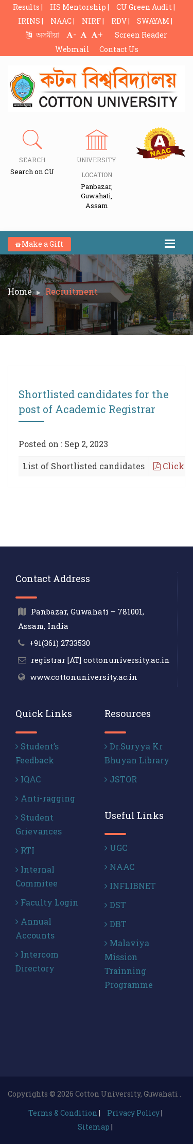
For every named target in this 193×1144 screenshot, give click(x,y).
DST (115, 904)
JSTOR (120, 779)
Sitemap (94, 1127)
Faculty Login (46, 902)
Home (20, 291)
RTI (24, 850)
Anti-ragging (45, 798)
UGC (115, 847)
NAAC (119, 866)
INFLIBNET (130, 885)
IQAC (28, 779)
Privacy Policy (133, 1113)
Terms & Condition (62, 1113)
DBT (115, 923)
